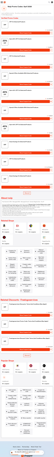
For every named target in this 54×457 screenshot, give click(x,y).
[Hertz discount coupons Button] (16, 413)
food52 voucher (43, 409)
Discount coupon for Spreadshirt (38, 274)
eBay (30, 229)
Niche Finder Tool (36, 435)
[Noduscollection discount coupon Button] (18, 397)
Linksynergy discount (18, 278)
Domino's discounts (35, 250)
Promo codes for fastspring (37, 266)
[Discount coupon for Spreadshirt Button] (38, 274)
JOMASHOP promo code (36, 413)
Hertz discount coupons (17, 413)
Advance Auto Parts (34, 364)
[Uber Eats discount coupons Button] (34, 258)
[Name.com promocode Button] (16, 270)
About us (20, 438)
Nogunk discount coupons (13, 262)
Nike (43, 364)
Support (34, 438)
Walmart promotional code (16, 254)
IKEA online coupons (38, 393)
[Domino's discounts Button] (35, 249)
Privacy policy (28, 447)
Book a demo (16, 435)
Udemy (17, 229)
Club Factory (5, 364)
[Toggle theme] (52, 2)
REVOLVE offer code (15, 405)
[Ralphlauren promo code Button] (35, 270)
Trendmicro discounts (35, 282)
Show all (27, 350)
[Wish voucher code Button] (15, 258)
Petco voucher (29, 409)
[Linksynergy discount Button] (17, 278)
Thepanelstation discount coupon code (27, 418)
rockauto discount (39, 397)
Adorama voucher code (17, 401)
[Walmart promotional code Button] (16, 253)
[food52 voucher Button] (42, 409)
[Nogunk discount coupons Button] (13, 262)
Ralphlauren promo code (36, 270)
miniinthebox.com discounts (16, 266)
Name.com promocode (17, 270)
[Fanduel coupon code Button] (17, 282)
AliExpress (45, 229)
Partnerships (25, 435)
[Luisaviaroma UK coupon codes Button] (14, 274)
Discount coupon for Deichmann (26, 422)
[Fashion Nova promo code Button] (36, 253)
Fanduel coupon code (18, 282)
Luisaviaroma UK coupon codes (15, 274)
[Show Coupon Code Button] (25, 33)
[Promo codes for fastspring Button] (37, 266)
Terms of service (35, 447)
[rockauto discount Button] (38, 397)
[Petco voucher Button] (28, 409)
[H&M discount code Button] (34, 385)
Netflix (4, 241)
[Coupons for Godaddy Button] (18, 249)
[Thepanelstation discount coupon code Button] (26, 417)
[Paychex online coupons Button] (12, 409)
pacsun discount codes (36, 401)
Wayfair (17, 364)
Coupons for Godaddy (18, 250)
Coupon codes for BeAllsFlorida (37, 389)
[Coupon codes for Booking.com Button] (17, 393)
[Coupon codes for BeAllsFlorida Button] (37, 389)
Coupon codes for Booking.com (18, 393)
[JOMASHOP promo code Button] (36, 413)
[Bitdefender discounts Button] (26, 286)
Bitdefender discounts (26, 286)
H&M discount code (34, 385)
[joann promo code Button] (18, 385)
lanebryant (5, 376)
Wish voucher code (16, 258)
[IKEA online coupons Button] (38, 393)
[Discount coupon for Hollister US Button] (35, 405)
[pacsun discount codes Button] (35, 401)
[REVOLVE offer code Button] (14, 405)
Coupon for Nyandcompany (15, 389)
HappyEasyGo (46, 241)
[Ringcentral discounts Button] (35, 278)
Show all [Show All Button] (27, 193)
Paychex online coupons (13, 409)
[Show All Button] (27, 350)
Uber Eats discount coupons (35, 258)
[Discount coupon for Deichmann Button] (26, 422)
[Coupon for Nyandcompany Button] (14, 389)
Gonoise (44, 376)
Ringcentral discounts (35, 278)
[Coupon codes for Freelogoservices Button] (36, 262)
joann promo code (18, 385)
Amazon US (5, 229)
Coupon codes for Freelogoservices (37, 262)
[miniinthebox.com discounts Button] (15, 266)
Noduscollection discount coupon (18, 397)
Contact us (27, 438)
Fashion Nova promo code (37, 254)
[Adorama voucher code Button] (16, 401)
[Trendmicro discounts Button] (35, 282)
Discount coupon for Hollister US (35, 405)
